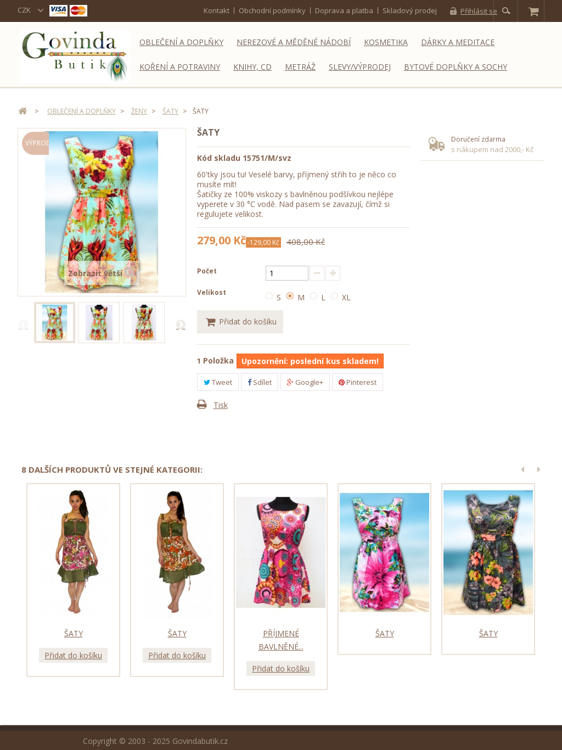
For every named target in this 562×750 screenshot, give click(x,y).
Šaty (73, 633)
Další (180, 323)
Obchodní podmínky (272, 10)
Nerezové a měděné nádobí (294, 42)
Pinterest (357, 382)
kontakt (216, 10)
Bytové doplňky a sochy (455, 66)
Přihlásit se (478, 11)
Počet (207, 271)
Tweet (218, 382)
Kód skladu (218, 158)
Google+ (305, 382)
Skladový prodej (410, 10)
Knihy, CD (252, 66)
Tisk (220, 405)
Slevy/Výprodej (360, 66)
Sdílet (260, 382)
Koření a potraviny (179, 66)
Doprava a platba (344, 10)
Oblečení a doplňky (181, 42)
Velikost (212, 292)
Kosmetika (386, 42)
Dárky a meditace (457, 42)
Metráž (300, 66)
